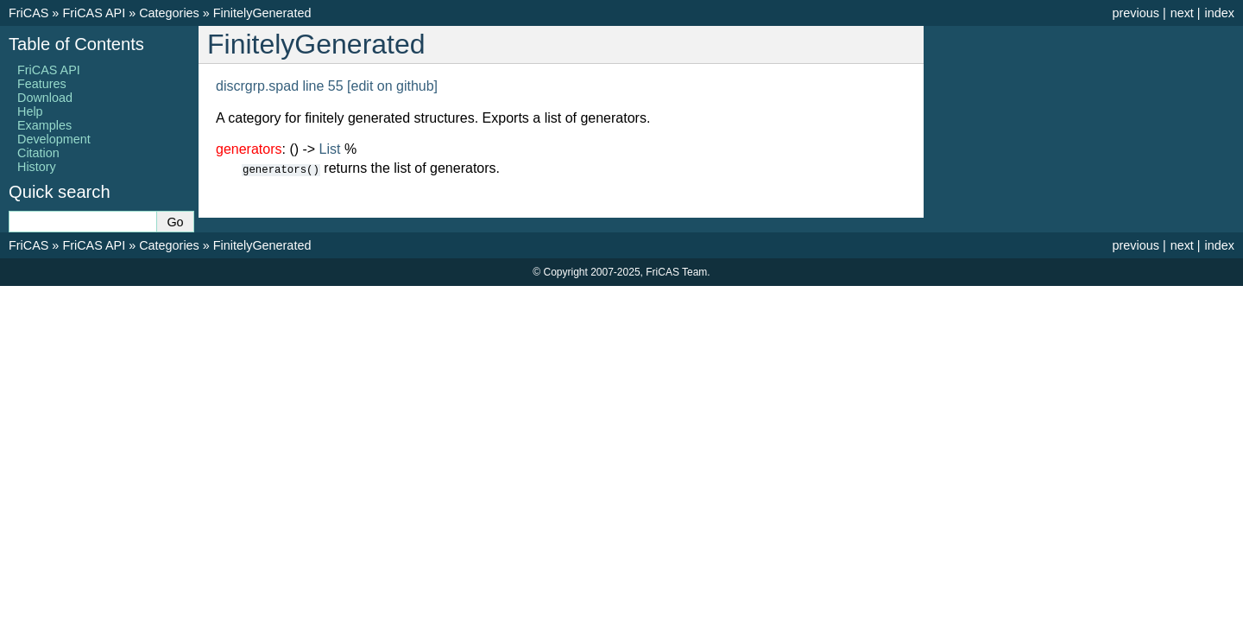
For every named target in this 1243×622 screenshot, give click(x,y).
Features (41, 84)
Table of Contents (76, 44)
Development (54, 139)
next (1182, 13)
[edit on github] (392, 86)
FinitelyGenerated (262, 13)
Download (45, 98)
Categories (169, 13)
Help (30, 111)
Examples (44, 125)
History (36, 167)
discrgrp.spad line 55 (280, 86)
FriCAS (28, 13)
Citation (38, 153)
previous (1135, 13)
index (1219, 13)
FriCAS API (93, 13)
